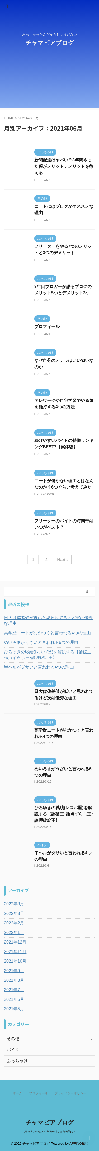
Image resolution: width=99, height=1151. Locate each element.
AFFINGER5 (78, 1143)
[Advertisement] (49, 81)
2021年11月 (15, 951)
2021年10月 (15, 961)
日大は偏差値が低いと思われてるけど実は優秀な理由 (48, 621)
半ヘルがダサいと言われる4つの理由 (39, 667)
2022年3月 (14, 913)
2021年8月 (14, 980)
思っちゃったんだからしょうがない (49, 1132)
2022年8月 (14, 904)
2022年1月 (14, 932)
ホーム (17, 1093)
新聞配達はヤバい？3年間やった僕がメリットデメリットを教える (63, 166)
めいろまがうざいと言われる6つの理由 (41, 642)
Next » (62, 559)
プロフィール (47, 326)
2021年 (24, 118)
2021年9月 (14, 970)
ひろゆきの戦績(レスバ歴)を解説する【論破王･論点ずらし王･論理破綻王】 (48, 655)
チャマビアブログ (49, 42)
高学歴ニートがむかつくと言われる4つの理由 (47, 633)
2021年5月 (14, 1009)
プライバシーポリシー (70, 1093)
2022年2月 (14, 923)
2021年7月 (14, 990)
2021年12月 (15, 942)
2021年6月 (14, 999)
